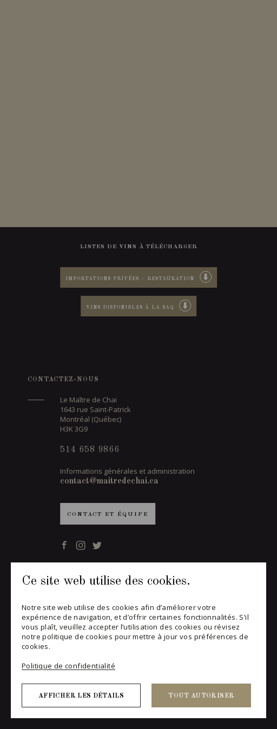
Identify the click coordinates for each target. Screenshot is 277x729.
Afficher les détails (81, 696)
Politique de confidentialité (68, 666)
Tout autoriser (201, 696)
